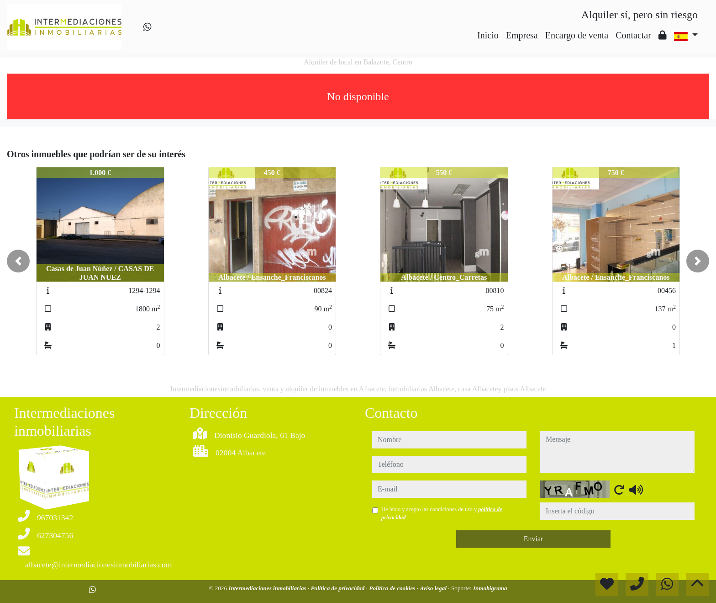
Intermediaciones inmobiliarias (268, 588)
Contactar (633, 35)
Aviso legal (434, 588)
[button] (18, 261)
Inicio (488, 35)
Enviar (533, 539)
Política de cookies (392, 588)
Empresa (522, 35)
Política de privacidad (338, 588)
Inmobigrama (490, 588)
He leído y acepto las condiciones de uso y (441, 513)
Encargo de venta (576, 35)
